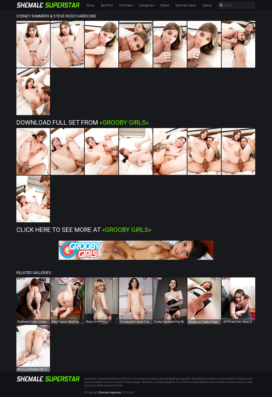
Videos (164, 5)
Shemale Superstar (110, 392)
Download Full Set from (82, 122)
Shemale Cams (186, 5)
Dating (207, 5)
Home (90, 5)
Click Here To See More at (83, 229)
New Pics (107, 5)
